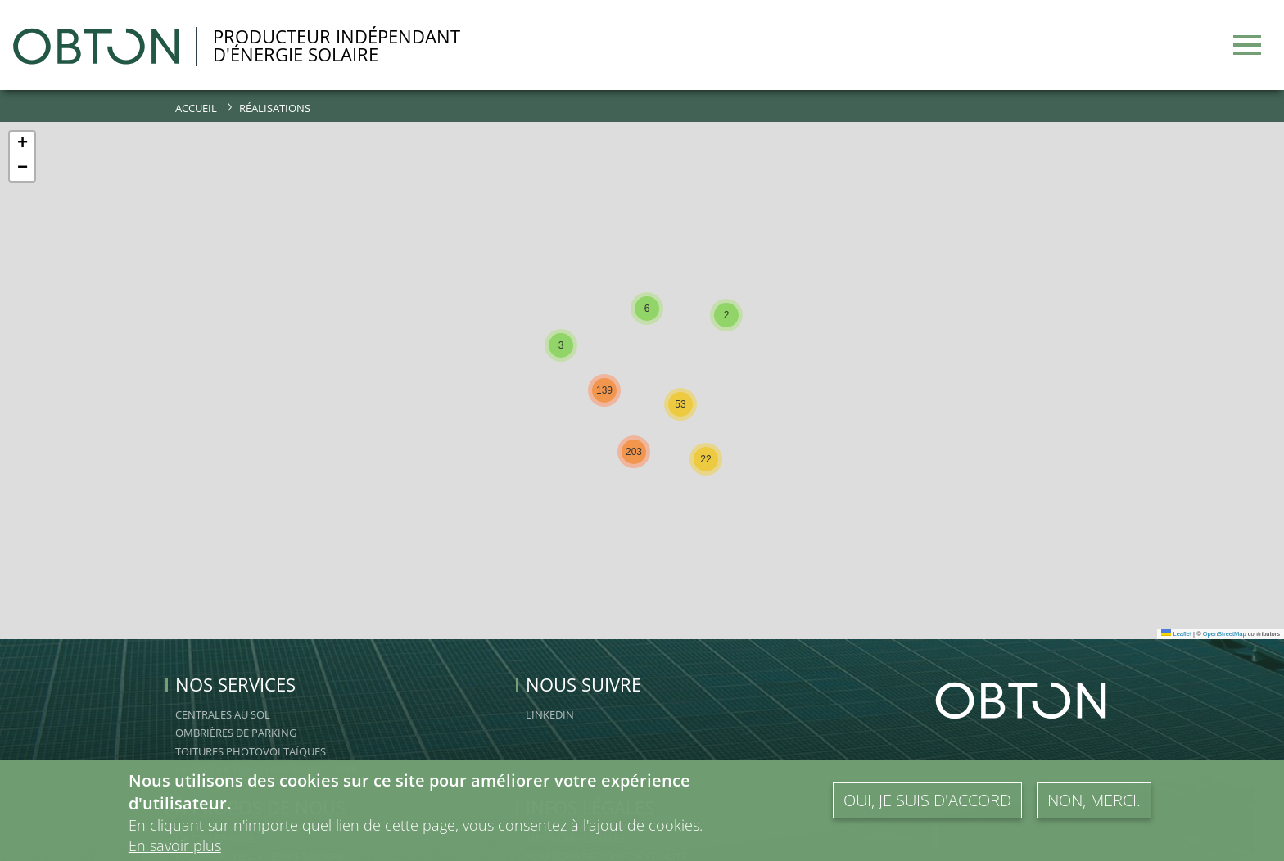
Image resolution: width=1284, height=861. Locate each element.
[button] (561, 345)
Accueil (196, 108)
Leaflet (1176, 634)
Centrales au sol (222, 714)
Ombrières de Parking (235, 732)
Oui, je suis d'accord (927, 800)
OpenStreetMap (1224, 634)
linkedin (550, 714)
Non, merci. (1094, 800)
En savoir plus (175, 845)
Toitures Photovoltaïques (250, 751)
